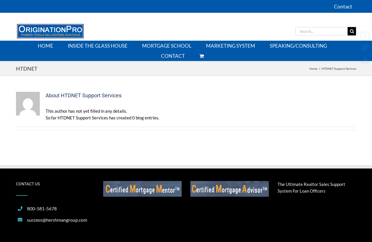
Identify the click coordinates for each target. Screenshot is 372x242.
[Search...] (321, 31)
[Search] (352, 31)
